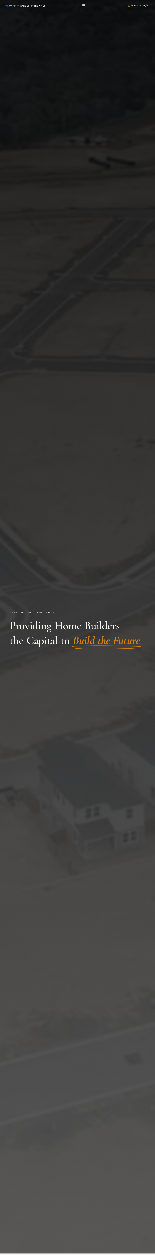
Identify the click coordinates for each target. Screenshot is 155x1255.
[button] (83, 5)
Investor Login (140, 5)
